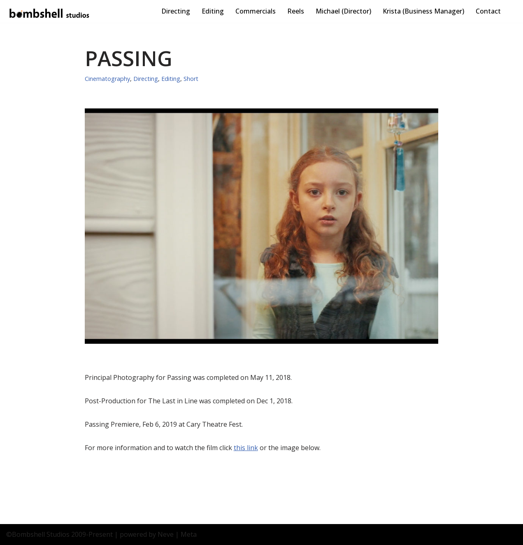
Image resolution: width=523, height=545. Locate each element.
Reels (295, 11)
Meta (189, 534)
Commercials (255, 11)
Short (191, 79)
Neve (166, 534)
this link (246, 447)
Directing (175, 11)
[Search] (510, 11)
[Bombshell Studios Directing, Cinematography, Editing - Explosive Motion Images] (49, 13)
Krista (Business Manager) (423, 11)
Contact (488, 11)
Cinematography (107, 79)
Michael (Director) (343, 11)
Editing (213, 11)
